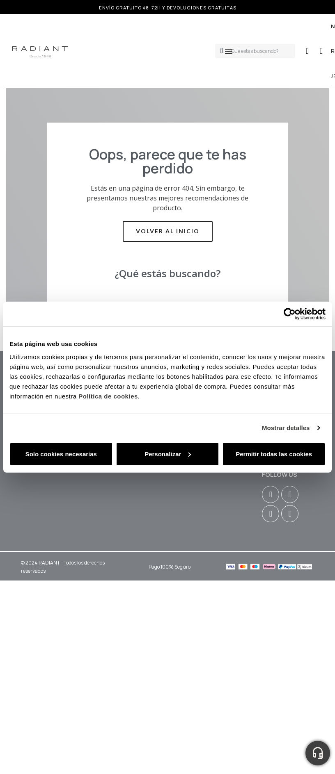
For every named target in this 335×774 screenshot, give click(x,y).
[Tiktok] (289, 513)
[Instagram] (270, 494)
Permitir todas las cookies (274, 453)
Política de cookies (108, 395)
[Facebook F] (289, 494)
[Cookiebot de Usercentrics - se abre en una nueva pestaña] (290, 314)
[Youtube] (270, 513)
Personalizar (168, 453)
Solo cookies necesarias (61, 453)
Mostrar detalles (286, 427)
